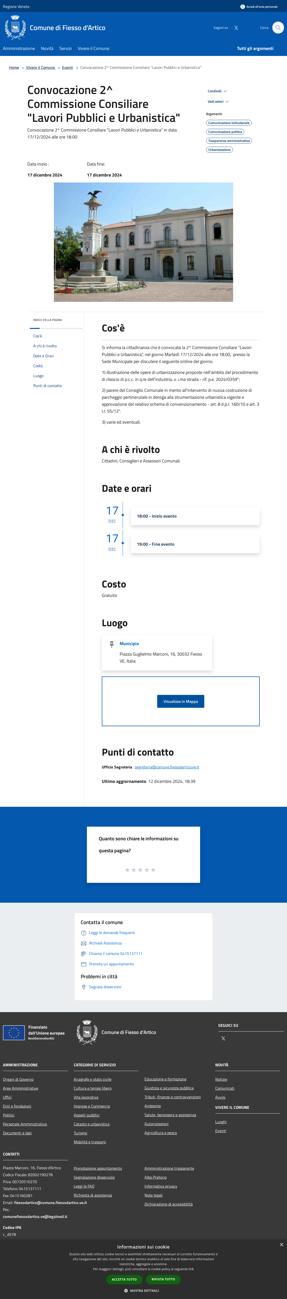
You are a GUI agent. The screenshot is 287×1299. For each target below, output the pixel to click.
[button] (143, 1290)
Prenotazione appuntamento (98, 1168)
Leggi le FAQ (84, 1186)
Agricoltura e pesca (160, 1133)
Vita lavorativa (86, 1097)
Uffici (7, 1097)
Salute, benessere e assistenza (170, 1115)
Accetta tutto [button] (124, 1279)
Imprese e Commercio (92, 1106)
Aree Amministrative (20, 1088)
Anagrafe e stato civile (92, 1079)
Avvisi (220, 1097)
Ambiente (152, 1106)
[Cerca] (278, 28)
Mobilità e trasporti (90, 1142)
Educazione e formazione (165, 1079)
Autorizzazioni (156, 1124)
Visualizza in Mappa (181, 701)
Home (14, 67)
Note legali (153, 1195)
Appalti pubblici (87, 1115)
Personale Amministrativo (25, 1124)
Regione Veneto (16, 6)
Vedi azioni (219, 102)
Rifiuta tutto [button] (163, 1279)
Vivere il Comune (41, 67)
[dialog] (143, 1269)
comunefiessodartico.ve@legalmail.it (35, 1216)
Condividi (218, 91)
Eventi (67, 67)
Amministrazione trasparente (169, 1168)
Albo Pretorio (155, 1177)
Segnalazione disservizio (94, 1177)
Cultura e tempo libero (92, 1088)
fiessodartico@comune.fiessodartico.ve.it (50, 1203)
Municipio (129, 643)
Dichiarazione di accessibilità (168, 1204)
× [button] (281, 1245)
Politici (8, 1115)
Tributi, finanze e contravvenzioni (172, 1097)
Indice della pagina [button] (47, 319)
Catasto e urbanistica (91, 1124)
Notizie (221, 1079)
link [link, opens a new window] (191, 1269)
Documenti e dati (17, 1133)
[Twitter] (234, 27)
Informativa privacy (160, 1186)
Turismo (80, 1133)
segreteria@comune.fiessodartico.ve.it (167, 767)
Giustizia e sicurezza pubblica (169, 1088)
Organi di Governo (18, 1079)
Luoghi (221, 1122)
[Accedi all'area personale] (259, 6)
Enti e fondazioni (17, 1106)
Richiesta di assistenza (93, 1195)
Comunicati (224, 1088)
